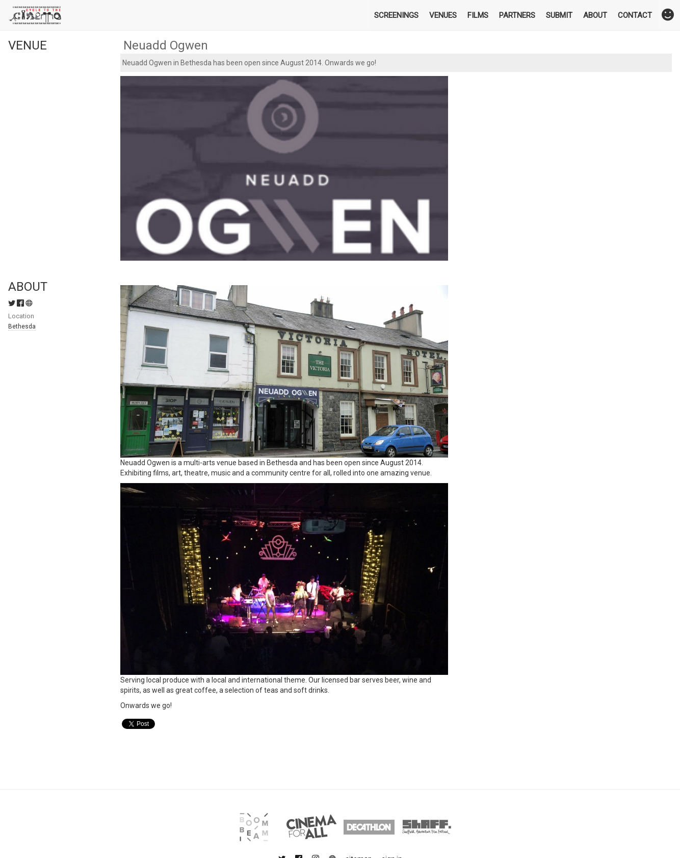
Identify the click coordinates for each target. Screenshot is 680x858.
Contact (635, 15)
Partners (517, 15)
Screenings (396, 15)
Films (477, 15)
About (595, 15)
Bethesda (22, 326)
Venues (443, 15)
